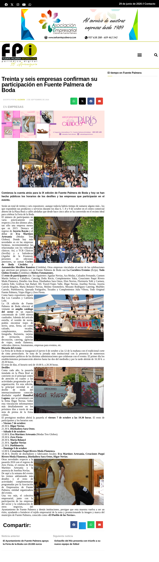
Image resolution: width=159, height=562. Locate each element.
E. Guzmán (20, 100)
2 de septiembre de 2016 (38, 100)
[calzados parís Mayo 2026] (53, 125)
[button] (139, 55)
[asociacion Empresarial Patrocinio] (79, 25)
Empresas (15, 107)
